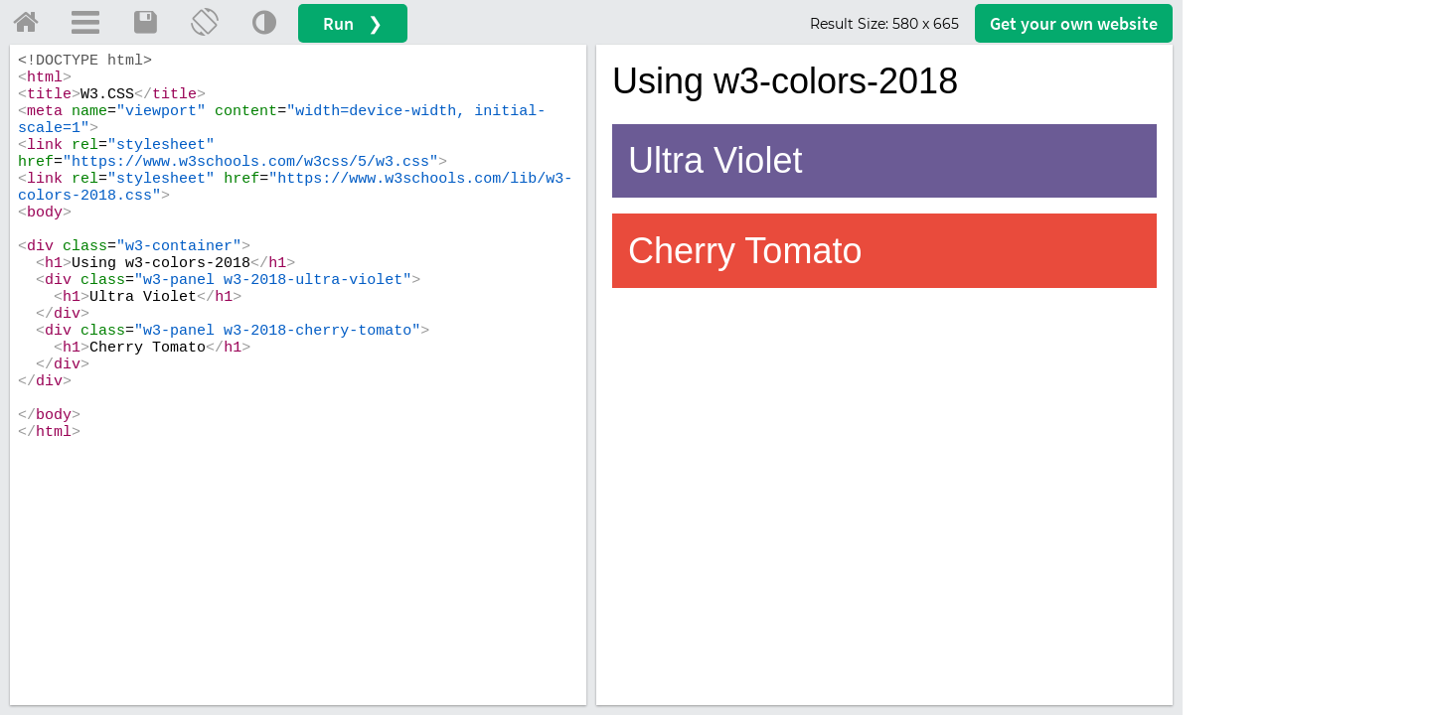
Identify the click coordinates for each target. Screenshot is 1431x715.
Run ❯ (353, 23)
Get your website (1074, 23)
